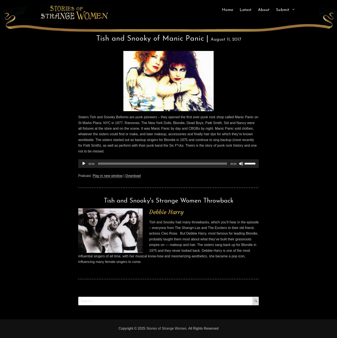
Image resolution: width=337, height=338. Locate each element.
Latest (245, 10)
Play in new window (108, 176)
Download (133, 176)
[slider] (162, 164)
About (264, 10)
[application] (168, 163)
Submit (282, 10)
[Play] (84, 163)
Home (227, 10)
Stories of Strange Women (166, 328)
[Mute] (241, 163)
